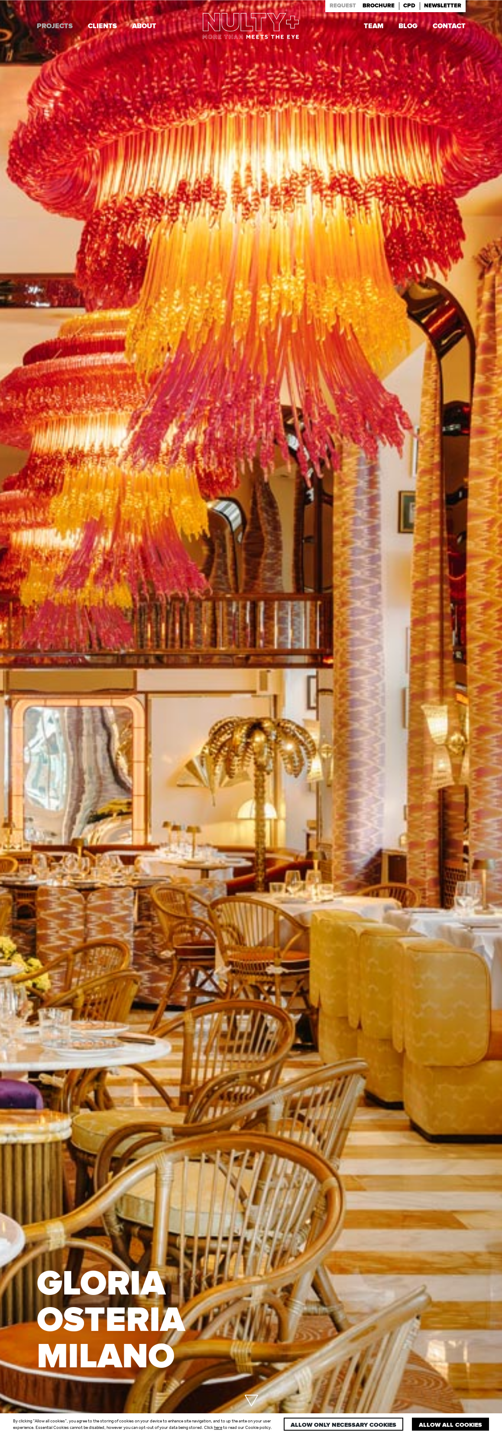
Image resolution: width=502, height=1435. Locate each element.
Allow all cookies (450, 1425)
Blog (408, 26)
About (144, 26)
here (218, 1427)
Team (373, 26)
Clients (102, 26)
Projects (55, 26)
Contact (449, 26)
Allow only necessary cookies (343, 1425)
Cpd (409, 6)
